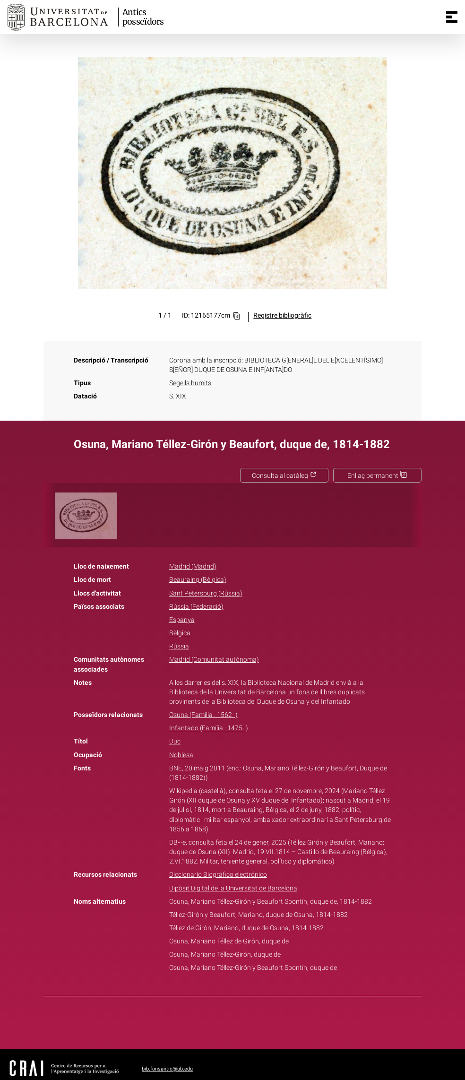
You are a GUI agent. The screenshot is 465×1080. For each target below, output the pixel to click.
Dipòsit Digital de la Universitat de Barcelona (233, 888)
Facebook (206, 1021)
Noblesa (181, 755)
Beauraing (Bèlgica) (197, 580)
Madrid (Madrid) (192, 566)
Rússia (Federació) (196, 607)
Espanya (182, 620)
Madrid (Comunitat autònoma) (214, 660)
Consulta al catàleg (284, 476)
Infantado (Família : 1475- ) (208, 728)
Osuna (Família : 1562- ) (203, 715)
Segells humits (190, 383)
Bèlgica (179, 633)
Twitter (227, 1021)
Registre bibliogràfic (282, 315)
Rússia (179, 646)
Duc (175, 741)
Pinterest (249, 1021)
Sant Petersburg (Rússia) (205, 593)
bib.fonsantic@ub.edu (167, 1069)
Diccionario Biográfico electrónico (218, 875)
